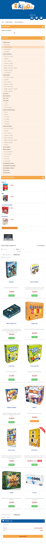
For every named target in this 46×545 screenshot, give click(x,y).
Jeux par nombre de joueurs (9, 109)
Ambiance (6, 144)
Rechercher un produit (6, 30)
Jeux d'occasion (6, 172)
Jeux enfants (5, 100)
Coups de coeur (9, 22)
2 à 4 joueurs (6, 116)
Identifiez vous (33, 15)
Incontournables (7, 49)
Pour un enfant (7, 161)
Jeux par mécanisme (7, 126)
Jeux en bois (5, 93)
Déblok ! (34, 407)
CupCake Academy (11, 407)
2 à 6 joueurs (6, 121)
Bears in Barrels (34, 282)
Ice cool (34, 492)
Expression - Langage (8, 63)
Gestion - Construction (8, 65)
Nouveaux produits (8, 177)
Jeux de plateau (6, 75)
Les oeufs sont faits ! (7, 205)
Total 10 (4, 182)
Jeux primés (6, 51)
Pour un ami (6, 158)
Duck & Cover (11, 450)
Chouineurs (5, 216)
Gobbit (11, 492)
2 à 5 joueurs (6, 119)
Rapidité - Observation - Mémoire (10, 68)
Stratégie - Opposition (8, 70)
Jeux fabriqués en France (8, 163)
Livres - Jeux (5, 98)
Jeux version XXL (6, 95)
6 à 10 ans (6, 105)
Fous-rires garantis (8, 47)
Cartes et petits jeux (7, 54)
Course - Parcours (7, 61)
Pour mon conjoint (7, 154)
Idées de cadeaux (6, 149)
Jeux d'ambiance (7, 72)
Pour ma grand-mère (8, 151)
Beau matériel (7, 44)
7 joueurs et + (7, 123)
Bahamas (11, 282)
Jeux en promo (6, 170)
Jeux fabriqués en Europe (8, 168)
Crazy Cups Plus (34, 366)
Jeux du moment (6, 147)
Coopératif (6, 58)
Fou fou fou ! (34, 450)
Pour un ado (6, 156)
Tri (1, 249)
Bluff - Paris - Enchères (8, 56)
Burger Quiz (34, 323)
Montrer (17, 249)
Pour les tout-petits (8, 107)
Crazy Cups (11, 366)
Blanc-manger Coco (11, 323)
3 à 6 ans (6, 102)
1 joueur (5, 112)
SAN (3, 193)
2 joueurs (6, 114)
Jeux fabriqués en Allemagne (9, 165)
